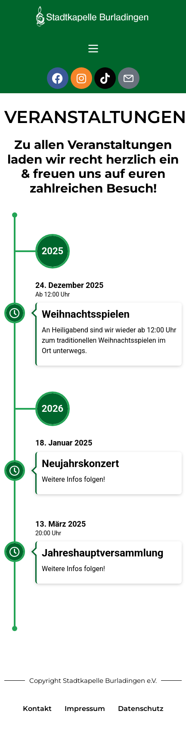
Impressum (85, 708)
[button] (93, 49)
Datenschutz (141, 708)
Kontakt (37, 708)
